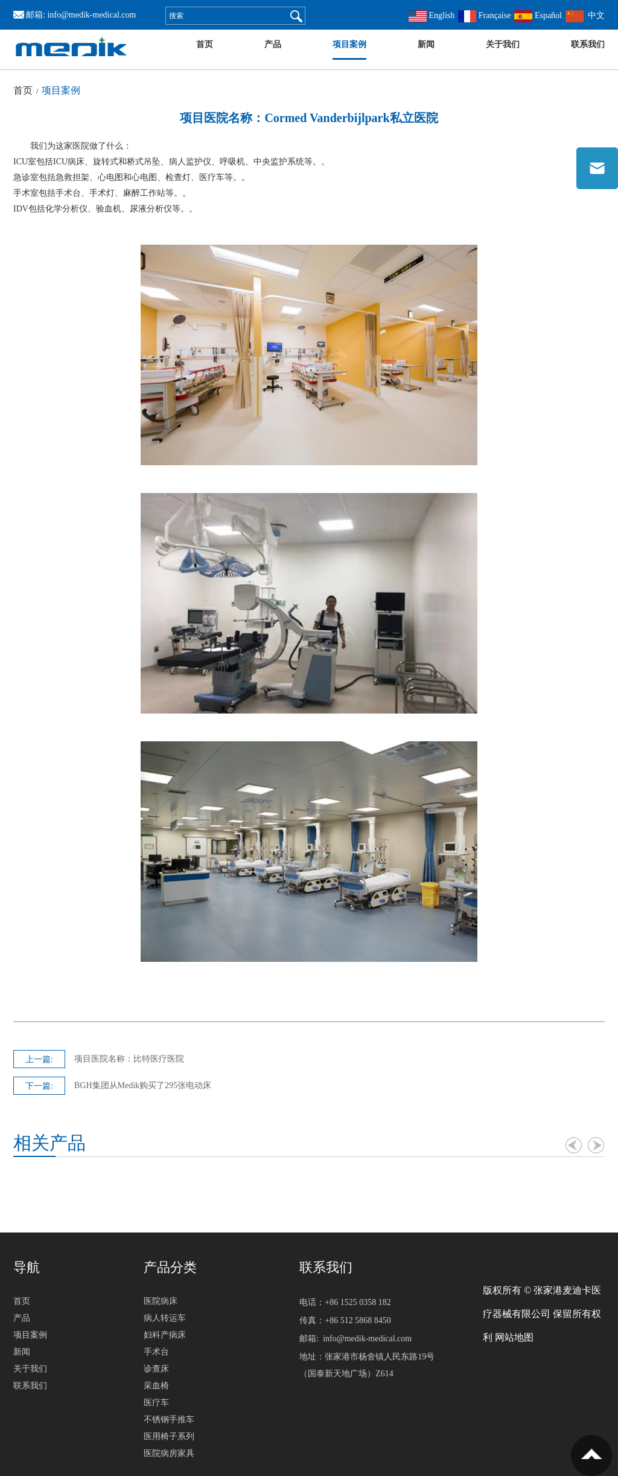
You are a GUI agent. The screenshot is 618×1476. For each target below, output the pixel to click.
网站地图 (514, 1337)
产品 (272, 44)
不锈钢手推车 (169, 1419)
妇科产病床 (165, 1334)
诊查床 (156, 1368)
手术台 (156, 1351)
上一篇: (39, 1059)
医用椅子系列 (169, 1436)
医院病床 (160, 1301)
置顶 (591, 1455)
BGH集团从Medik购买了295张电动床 (142, 1085)
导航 (26, 1267)
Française (484, 15)
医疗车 (156, 1402)
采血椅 (156, 1385)
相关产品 (49, 1143)
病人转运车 (165, 1318)
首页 (204, 44)
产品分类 (170, 1267)
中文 (585, 15)
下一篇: (39, 1086)
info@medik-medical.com (91, 14)
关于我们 (503, 44)
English (431, 15)
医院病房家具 (169, 1453)
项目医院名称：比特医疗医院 (129, 1058)
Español (538, 15)
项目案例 (349, 44)
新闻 (426, 44)
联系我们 (588, 44)
